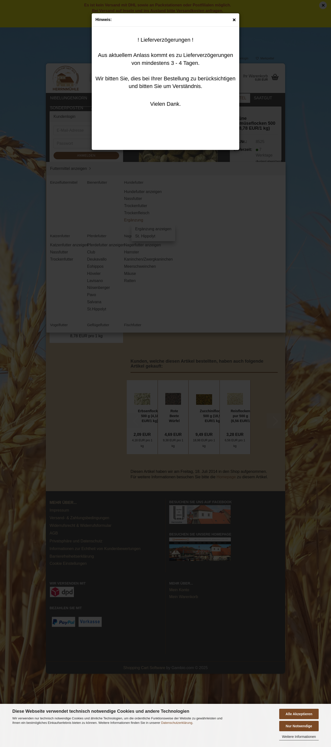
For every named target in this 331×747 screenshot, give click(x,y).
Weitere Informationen (299, 737)
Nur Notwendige (299, 726)
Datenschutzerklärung (176, 723)
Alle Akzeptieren (299, 714)
